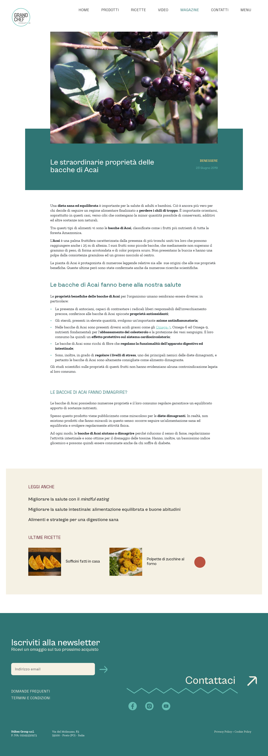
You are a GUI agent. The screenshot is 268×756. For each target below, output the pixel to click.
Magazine (189, 9)
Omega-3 (163, 327)
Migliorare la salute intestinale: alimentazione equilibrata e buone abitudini (104, 509)
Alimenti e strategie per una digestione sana (73, 519)
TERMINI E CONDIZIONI (30, 697)
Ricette (138, 9)
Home (84, 9)
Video (163, 9)
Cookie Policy (242, 731)
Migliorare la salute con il (68, 499)
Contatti (219, 9)
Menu (245, 9)
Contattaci (221, 680)
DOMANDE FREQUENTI (30, 691)
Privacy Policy (223, 731)
